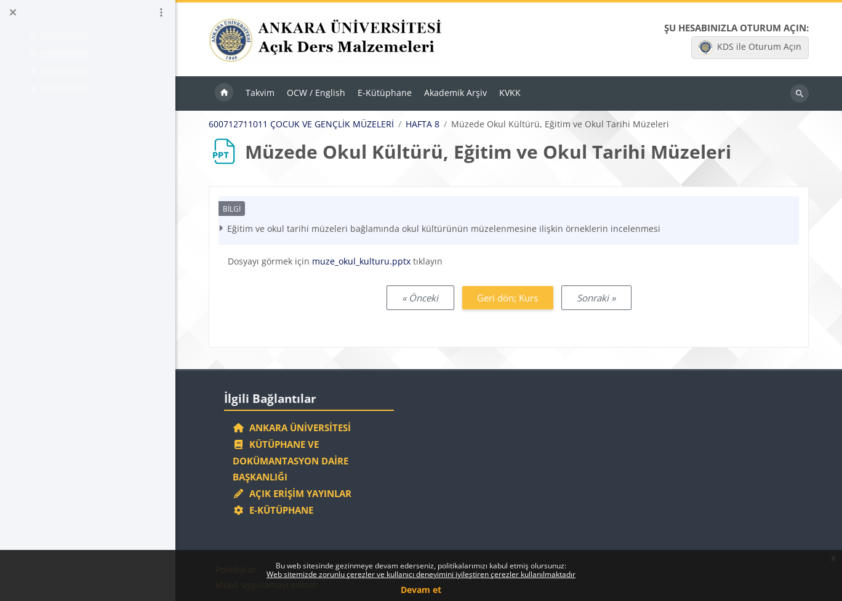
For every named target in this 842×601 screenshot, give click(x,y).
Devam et (421, 589)
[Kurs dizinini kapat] (13, 12)
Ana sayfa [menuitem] (224, 93)
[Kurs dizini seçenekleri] (161, 12)
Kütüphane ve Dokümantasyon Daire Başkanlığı (290, 461)
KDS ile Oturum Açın (749, 47)
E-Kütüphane (273, 510)
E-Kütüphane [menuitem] (385, 92)
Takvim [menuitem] (260, 92)
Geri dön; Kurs (507, 298)
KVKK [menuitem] (510, 92)
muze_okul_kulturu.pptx (361, 261)
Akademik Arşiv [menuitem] (455, 92)
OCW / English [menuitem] (316, 92)
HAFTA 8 (422, 124)
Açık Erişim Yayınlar (293, 493)
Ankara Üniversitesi (292, 427)
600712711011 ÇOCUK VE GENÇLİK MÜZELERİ (301, 124)
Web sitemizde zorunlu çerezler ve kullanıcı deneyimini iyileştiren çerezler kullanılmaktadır (421, 574)
